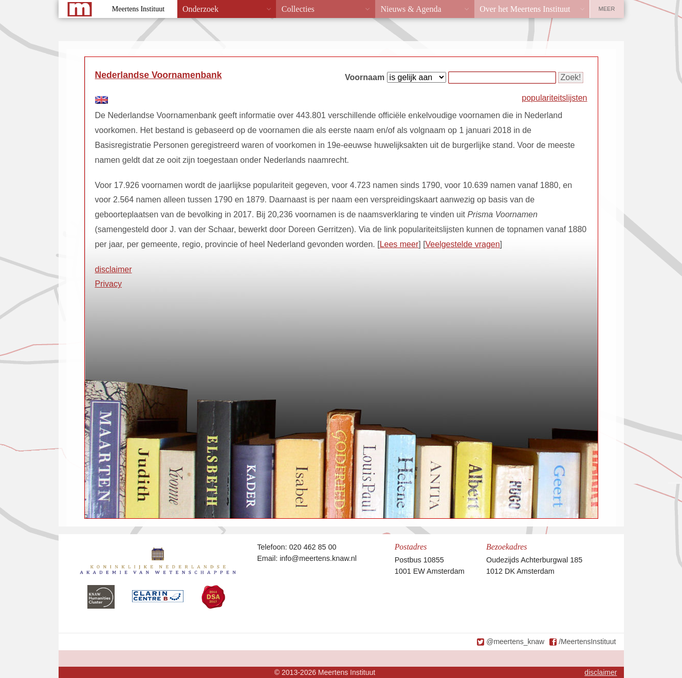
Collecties (298, 9)
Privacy (108, 283)
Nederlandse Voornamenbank (158, 75)
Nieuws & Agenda (410, 9)
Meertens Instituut (138, 9)
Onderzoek (200, 9)
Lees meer (399, 244)
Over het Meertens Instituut (525, 9)
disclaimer (113, 269)
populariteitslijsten (554, 97)
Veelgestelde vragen (463, 244)
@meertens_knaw (515, 641)
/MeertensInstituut (587, 641)
